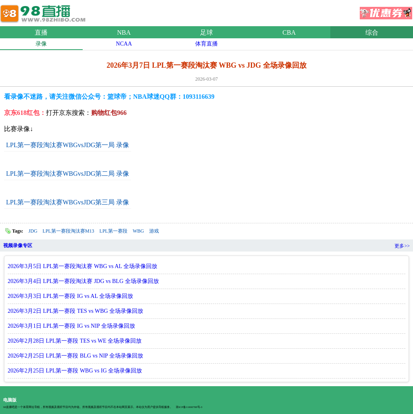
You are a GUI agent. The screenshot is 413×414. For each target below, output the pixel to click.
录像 (41, 44)
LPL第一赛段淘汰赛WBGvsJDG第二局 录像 (67, 173)
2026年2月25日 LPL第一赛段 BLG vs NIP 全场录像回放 (75, 356)
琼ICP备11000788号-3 (189, 407)
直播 (41, 32)
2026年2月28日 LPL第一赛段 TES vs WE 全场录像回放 (75, 341)
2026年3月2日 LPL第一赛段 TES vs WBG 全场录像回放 (75, 311)
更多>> (402, 246)
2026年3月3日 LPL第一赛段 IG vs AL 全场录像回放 (70, 296)
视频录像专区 (17, 245)
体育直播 (206, 44)
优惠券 (386, 10)
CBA (289, 32)
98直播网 (44, 12)
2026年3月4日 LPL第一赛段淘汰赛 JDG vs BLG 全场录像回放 (83, 281)
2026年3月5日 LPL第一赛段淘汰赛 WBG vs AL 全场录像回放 (82, 266)
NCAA (124, 44)
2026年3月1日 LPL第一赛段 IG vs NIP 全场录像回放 (71, 326)
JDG (33, 231)
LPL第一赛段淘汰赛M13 (68, 231)
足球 (206, 32)
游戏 (154, 231)
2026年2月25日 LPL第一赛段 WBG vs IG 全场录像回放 (75, 371)
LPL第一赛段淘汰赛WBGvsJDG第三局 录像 (67, 202)
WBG (138, 231)
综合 (371, 32)
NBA (124, 32)
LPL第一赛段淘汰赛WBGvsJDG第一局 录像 (67, 144)
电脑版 (10, 399)
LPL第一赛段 (113, 231)
